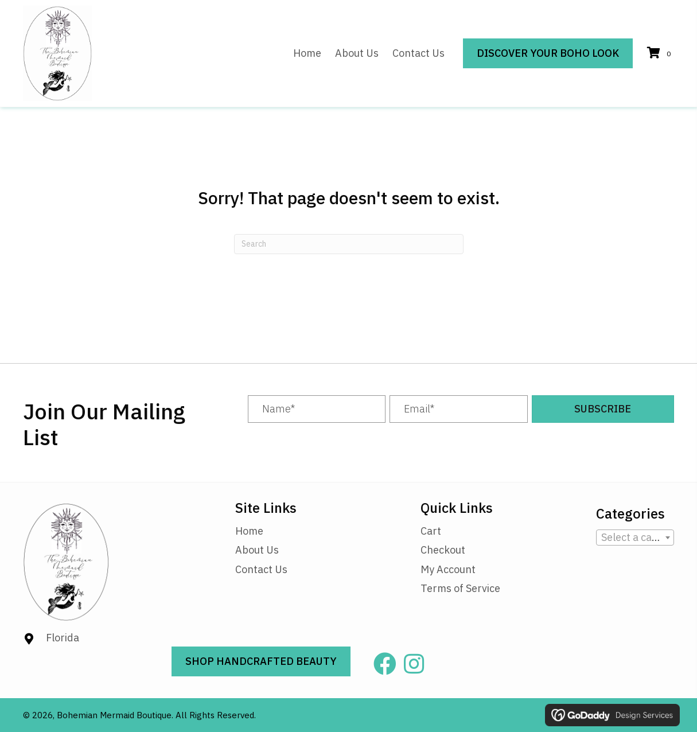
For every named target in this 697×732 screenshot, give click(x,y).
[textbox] (635, 537)
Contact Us (261, 569)
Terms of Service (460, 588)
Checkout (442, 549)
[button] (603, 409)
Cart (430, 531)
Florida (62, 637)
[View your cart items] (660, 53)
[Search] (349, 244)
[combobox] (635, 537)
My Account (448, 569)
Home (249, 531)
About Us (257, 549)
